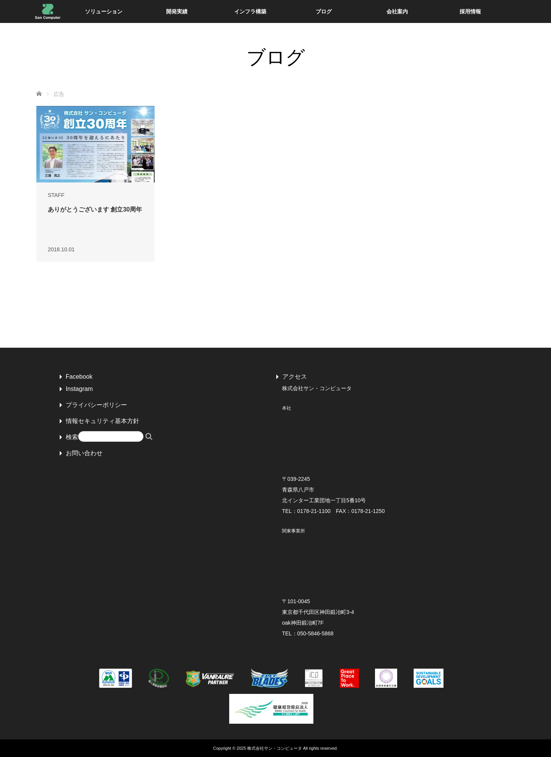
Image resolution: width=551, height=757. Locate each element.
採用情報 (470, 11)
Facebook (79, 376)
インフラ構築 (250, 11)
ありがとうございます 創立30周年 (95, 209)
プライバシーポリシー (96, 405)
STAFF (56, 195)
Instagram (79, 389)
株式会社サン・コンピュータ (274, 748)
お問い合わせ (84, 453)
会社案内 (397, 11)
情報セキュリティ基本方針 (102, 421)
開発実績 (176, 11)
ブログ (324, 11)
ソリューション (103, 11)
